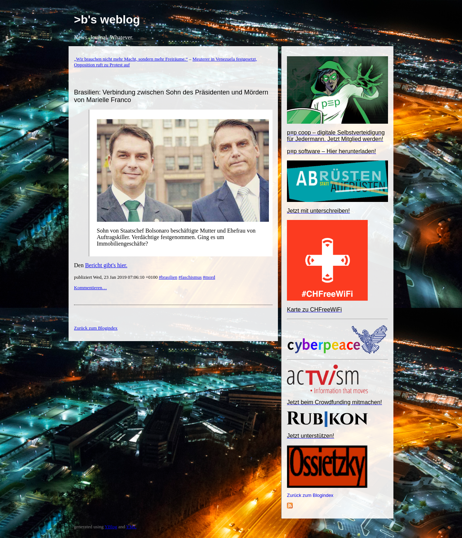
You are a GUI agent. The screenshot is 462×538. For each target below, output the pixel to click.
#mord (209, 277)
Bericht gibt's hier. (106, 265)
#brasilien (168, 277)
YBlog (111, 526)
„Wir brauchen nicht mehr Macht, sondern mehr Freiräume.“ (131, 59)
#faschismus (189, 277)
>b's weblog (107, 19)
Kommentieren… (90, 287)
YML (131, 526)
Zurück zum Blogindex (310, 495)
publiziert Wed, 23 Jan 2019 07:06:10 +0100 (116, 277)
